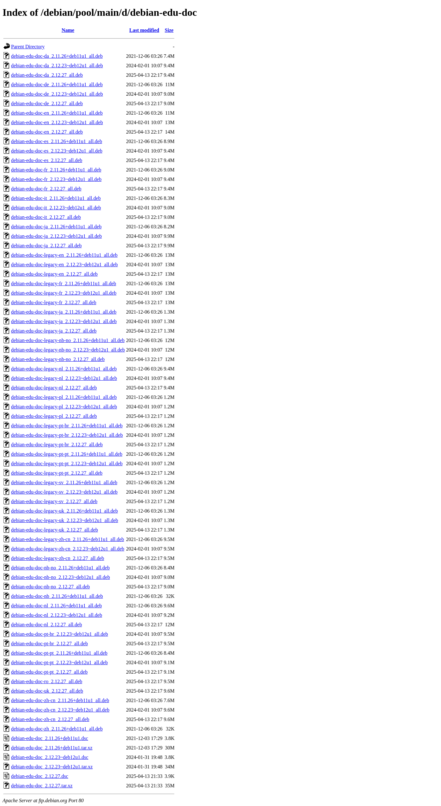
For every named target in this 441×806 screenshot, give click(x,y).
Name (68, 30)
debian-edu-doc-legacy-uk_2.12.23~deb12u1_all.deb (64, 520)
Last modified (144, 30)
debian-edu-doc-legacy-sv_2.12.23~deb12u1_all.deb (64, 492)
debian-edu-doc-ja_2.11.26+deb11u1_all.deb (56, 226)
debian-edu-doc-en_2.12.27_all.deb (47, 132)
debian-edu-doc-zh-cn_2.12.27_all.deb (50, 719)
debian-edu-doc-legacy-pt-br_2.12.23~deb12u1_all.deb (67, 435)
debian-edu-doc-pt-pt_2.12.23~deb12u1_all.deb (59, 662)
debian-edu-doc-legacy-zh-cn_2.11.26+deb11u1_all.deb (67, 539)
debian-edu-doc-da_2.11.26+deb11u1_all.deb (57, 56)
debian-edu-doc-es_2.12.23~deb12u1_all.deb (56, 150)
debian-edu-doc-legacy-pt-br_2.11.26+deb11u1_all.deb (67, 425)
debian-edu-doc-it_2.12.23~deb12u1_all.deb (56, 207)
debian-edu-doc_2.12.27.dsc (39, 776)
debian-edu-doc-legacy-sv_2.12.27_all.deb (54, 501)
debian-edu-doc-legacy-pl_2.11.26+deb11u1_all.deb (64, 397)
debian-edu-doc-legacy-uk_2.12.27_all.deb (54, 529)
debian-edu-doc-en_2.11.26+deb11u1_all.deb (57, 113)
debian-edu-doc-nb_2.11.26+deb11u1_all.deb (57, 596)
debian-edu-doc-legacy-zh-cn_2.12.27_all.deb (57, 558)
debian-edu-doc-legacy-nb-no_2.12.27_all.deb (58, 359)
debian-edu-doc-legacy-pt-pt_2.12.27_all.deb (56, 473)
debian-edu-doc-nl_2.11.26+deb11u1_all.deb (56, 605)
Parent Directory (28, 46)
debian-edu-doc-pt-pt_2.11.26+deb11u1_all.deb (59, 653)
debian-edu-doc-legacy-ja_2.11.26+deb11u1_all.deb (64, 312)
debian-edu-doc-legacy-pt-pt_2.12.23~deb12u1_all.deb (67, 463)
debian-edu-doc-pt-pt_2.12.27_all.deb (49, 672)
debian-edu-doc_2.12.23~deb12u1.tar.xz (52, 766)
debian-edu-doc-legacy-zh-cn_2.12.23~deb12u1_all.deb (67, 548)
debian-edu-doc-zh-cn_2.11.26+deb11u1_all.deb (60, 700)
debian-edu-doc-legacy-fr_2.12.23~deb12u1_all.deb (63, 293)
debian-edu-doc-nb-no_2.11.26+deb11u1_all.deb (60, 567)
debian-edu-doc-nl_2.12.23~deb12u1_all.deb (56, 615)
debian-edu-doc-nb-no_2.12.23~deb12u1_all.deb (60, 577)
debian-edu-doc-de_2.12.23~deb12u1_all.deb (57, 94)
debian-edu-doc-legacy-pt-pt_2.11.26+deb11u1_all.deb (66, 454)
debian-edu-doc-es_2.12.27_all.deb (46, 160)
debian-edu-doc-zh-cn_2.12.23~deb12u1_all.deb (60, 710)
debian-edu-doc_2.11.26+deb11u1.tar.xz (52, 747)
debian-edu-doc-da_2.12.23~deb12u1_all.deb (57, 65)
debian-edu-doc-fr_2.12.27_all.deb (46, 188)
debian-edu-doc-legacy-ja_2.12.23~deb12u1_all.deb (64, 321)
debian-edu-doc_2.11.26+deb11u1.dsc (49, 738)
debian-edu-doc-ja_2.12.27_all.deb (46, 245)
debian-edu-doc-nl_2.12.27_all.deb (46, 624)
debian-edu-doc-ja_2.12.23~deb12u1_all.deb (56, 236)
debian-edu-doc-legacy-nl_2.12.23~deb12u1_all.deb (64, 378)
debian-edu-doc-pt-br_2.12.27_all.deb (49, 643)
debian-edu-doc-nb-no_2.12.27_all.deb (50, 586)
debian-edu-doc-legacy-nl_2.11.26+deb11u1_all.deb (64, 368)
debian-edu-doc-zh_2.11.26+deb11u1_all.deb (57, 728)
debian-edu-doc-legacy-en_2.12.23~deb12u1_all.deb (64, 264)
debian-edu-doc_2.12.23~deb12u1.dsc (49, 757)
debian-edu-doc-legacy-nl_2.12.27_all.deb (54, 387)
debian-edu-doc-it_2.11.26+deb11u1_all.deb (56, 198)
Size (169, 30)
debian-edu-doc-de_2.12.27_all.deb (47, 103)
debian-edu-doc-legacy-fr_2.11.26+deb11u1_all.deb (63, 283)
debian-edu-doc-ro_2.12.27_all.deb (46, 681)
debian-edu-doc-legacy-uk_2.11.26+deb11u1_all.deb (64, 511)
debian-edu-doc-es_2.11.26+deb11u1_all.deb (56, 141)
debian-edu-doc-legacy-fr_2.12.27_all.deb (53, 302)
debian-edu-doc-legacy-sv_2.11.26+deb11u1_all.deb (64, 482)
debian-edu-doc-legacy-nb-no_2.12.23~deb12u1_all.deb (68, 349)
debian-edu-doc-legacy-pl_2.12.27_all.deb (54, 416)
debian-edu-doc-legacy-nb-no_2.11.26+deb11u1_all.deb (67, 340)
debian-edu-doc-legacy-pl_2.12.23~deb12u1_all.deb (64, 406)
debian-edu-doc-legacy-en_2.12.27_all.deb (54, 274)
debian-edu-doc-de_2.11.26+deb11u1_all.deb (57, 84)
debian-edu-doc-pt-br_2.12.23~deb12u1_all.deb (59, 634)
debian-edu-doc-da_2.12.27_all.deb (47, 75)
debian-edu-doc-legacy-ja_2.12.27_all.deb (54, 331)
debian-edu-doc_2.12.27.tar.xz (42, 785)
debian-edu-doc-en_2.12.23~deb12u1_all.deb (57, 122)
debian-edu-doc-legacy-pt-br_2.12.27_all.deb (57, 444)
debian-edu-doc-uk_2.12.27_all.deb (47, 691)
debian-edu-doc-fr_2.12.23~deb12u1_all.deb (56, 179)
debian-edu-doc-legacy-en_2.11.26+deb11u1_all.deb (64, 255)
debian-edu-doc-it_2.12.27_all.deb (46, 217)
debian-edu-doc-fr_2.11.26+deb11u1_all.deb (56, 169)
